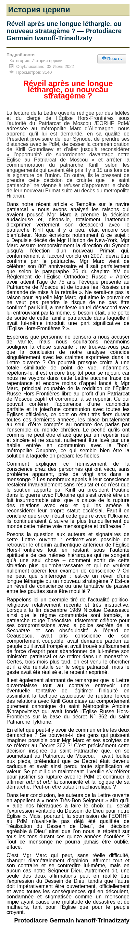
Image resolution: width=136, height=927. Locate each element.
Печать (112, 58)
